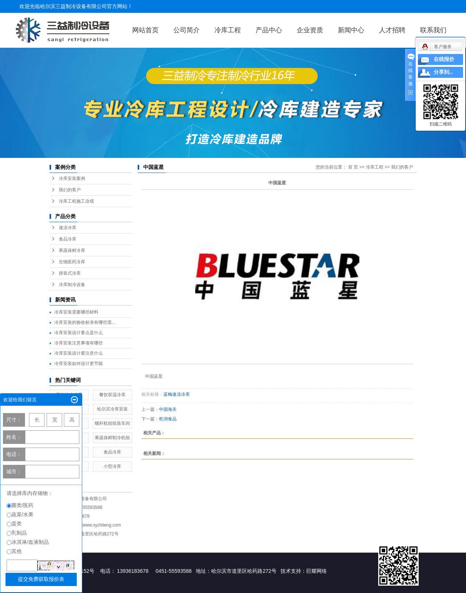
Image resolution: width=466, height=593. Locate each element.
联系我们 (433, 30)
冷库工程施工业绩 (76, 201)
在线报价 (444, 59)
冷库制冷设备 (72, 284)
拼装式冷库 (70, 273)
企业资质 (310, 30)
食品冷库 (67, 239)
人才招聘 (392, 30)
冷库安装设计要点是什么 (78, 332)
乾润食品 (168, 419)
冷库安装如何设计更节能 (78, 363)
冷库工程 (227, 30)
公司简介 (186, 30)
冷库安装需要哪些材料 (76, 312)
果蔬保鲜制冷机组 (112, 437)
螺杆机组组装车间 (112, 423)
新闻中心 (351, 30)
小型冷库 (112, 466)
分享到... (443, 72)
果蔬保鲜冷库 (72, 250)
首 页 (353, 167)
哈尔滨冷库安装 (112, 409)
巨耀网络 (316, 571)
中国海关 (168, 409)
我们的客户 (70, 189)
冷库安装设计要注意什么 (78, 353)
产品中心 (269, 30)
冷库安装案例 (72, 178)
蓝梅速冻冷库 (176, 394)
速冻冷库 (67, 227)
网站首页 (145, 30)
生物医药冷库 (72, 261)
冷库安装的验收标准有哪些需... (84, 322)
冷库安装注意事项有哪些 (78, 343)
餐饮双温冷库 (112, 394)
